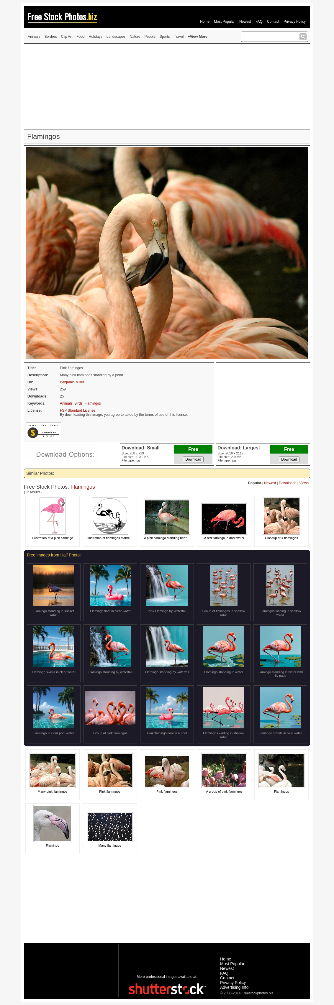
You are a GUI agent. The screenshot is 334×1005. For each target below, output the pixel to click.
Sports (165, 37)
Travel (179, 37)
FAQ (259, 21)
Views (304, 483)
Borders (51, 37)
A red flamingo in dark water (224, 538)
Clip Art (67, 37)
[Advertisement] (167, 86)
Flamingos (92, 403)
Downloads (287, 483)
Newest (245, 21)
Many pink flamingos (52, 791)
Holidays (95, 37)
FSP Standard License (77, 410)
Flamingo (52, 845)
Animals (34, 37)
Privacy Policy (295, 21)
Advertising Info (234, 987)
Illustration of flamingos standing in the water (119, 538)
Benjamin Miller (72, 382)
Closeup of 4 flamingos (281, 538)
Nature (135, 37)
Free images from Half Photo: (54, 555)
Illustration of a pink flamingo (52, 538)
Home (204, 21)
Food (80, 37)
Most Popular (224, 21)
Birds (78, 403)
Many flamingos (109, 845)
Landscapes (116, 37)
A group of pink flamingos (224, 791)
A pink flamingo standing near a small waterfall (177, 538)
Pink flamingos (109, 791)
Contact (273, 21)
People (150, 37)
